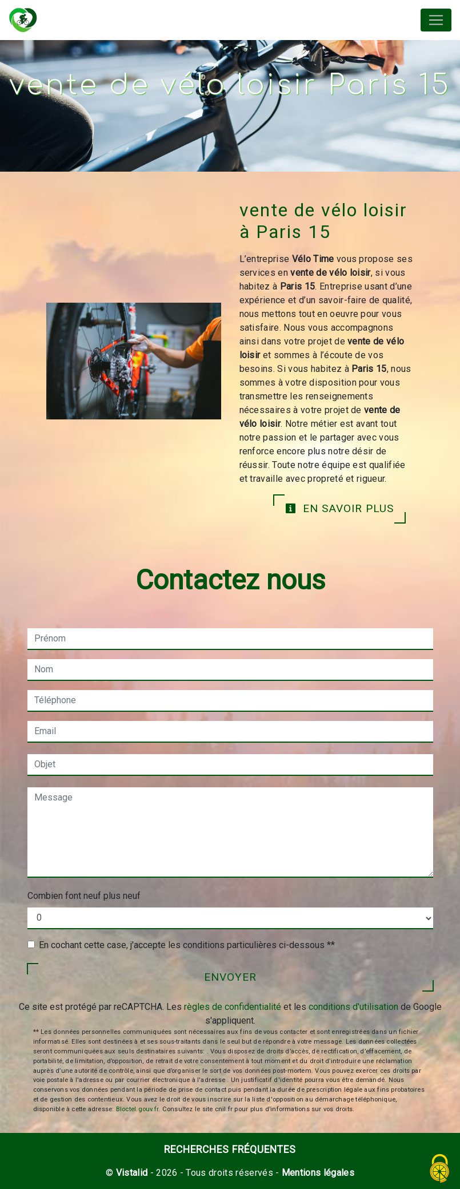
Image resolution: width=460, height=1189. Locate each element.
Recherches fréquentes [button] (230, 1149)
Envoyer (230, 977)
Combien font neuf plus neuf (84, 895)
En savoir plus (339, 508)
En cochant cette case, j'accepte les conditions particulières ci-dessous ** (187, 945)
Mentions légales (316, 1172)
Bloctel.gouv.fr (137, 1109)
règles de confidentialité (232, 1006)
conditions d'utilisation (353, 1006)
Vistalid (132, 1172)
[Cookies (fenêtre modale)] (440, 1169)
